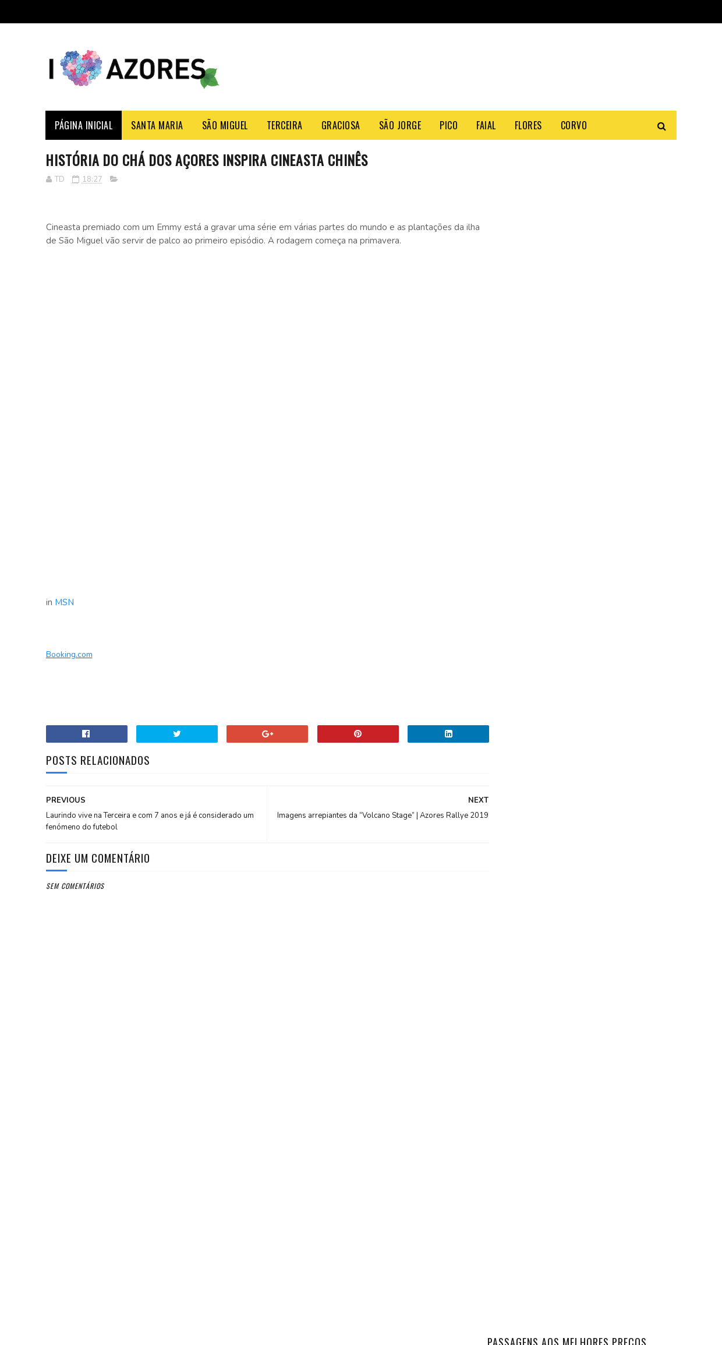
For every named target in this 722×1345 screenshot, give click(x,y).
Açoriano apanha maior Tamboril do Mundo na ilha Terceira (610, 600)
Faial (487, 125)
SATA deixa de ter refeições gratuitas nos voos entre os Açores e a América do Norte (174, 1214)
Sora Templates (102, 1330)
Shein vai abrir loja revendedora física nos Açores (178, 1155)
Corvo (574, 125)
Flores (528, 125)
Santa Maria (158, 125)
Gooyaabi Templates (205, 1330)
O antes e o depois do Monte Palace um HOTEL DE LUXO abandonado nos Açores (613, 706)
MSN (64, 603)
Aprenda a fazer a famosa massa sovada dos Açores (608, 541)
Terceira (285, 125)
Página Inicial (84, 125)
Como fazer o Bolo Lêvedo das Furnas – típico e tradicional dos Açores (607, 494)
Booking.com (69, 655)
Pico (449, 125)
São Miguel (225, 125)
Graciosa (340, 125)
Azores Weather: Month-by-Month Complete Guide (612, 647)
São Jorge (400, 125)
